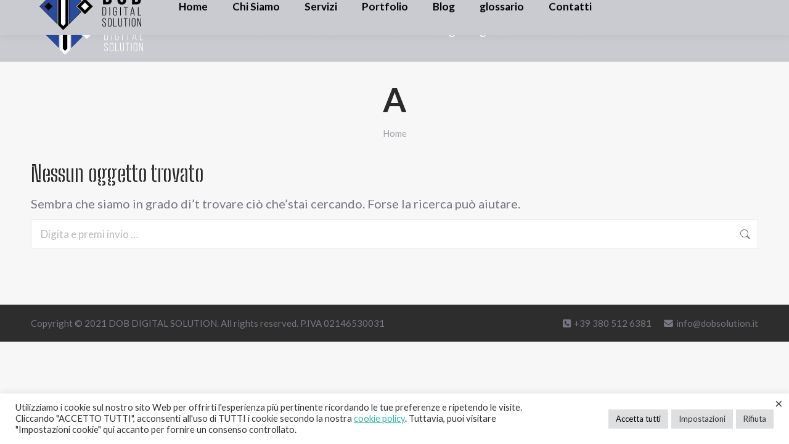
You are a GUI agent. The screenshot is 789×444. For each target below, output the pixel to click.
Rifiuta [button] (754, 419)
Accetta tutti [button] (638, 419)
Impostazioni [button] (702, 419)
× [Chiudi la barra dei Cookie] (779, 403)
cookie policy (379, 418)
